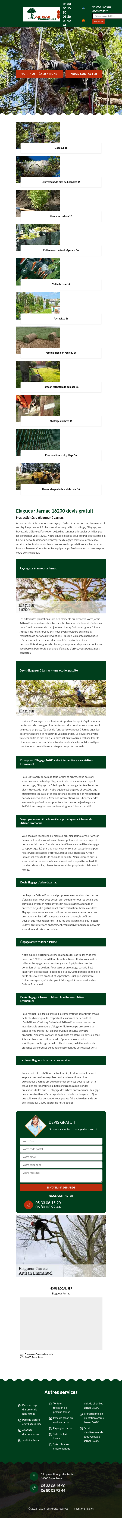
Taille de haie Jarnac (60, 1436)
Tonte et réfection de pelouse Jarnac (61, 1408)
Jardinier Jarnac (31, 1440)
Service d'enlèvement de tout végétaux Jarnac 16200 (93, 1434)
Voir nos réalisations (39, 74)
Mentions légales (84, 1508)
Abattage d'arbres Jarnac (31, 1432)
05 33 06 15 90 (67, 8)
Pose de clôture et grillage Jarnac (32, 1422)
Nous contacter (84, 74)
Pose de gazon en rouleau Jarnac (63, 1420)
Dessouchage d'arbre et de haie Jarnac (29, 1409)
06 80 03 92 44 (67, 20)
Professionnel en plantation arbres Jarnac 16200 (94, 1418)
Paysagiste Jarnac (63, 1428)
